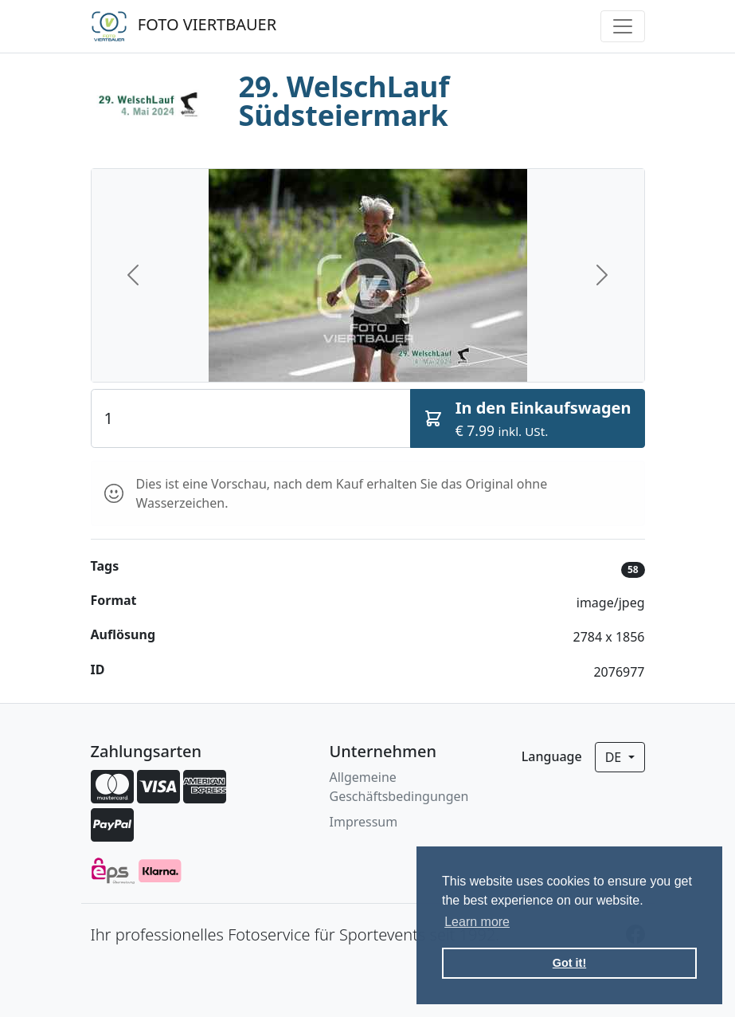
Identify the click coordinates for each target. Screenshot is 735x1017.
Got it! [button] (569, 962)
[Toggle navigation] (622, 26)
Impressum (364, 821)
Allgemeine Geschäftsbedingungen (399, 786)
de (615, 757)
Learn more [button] (477, 922)
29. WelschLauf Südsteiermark (344, 101)
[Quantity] (251, 418)
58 (633, 569)
